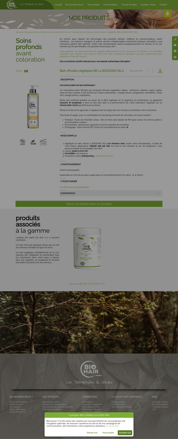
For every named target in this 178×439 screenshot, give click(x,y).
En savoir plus (112, 426)
